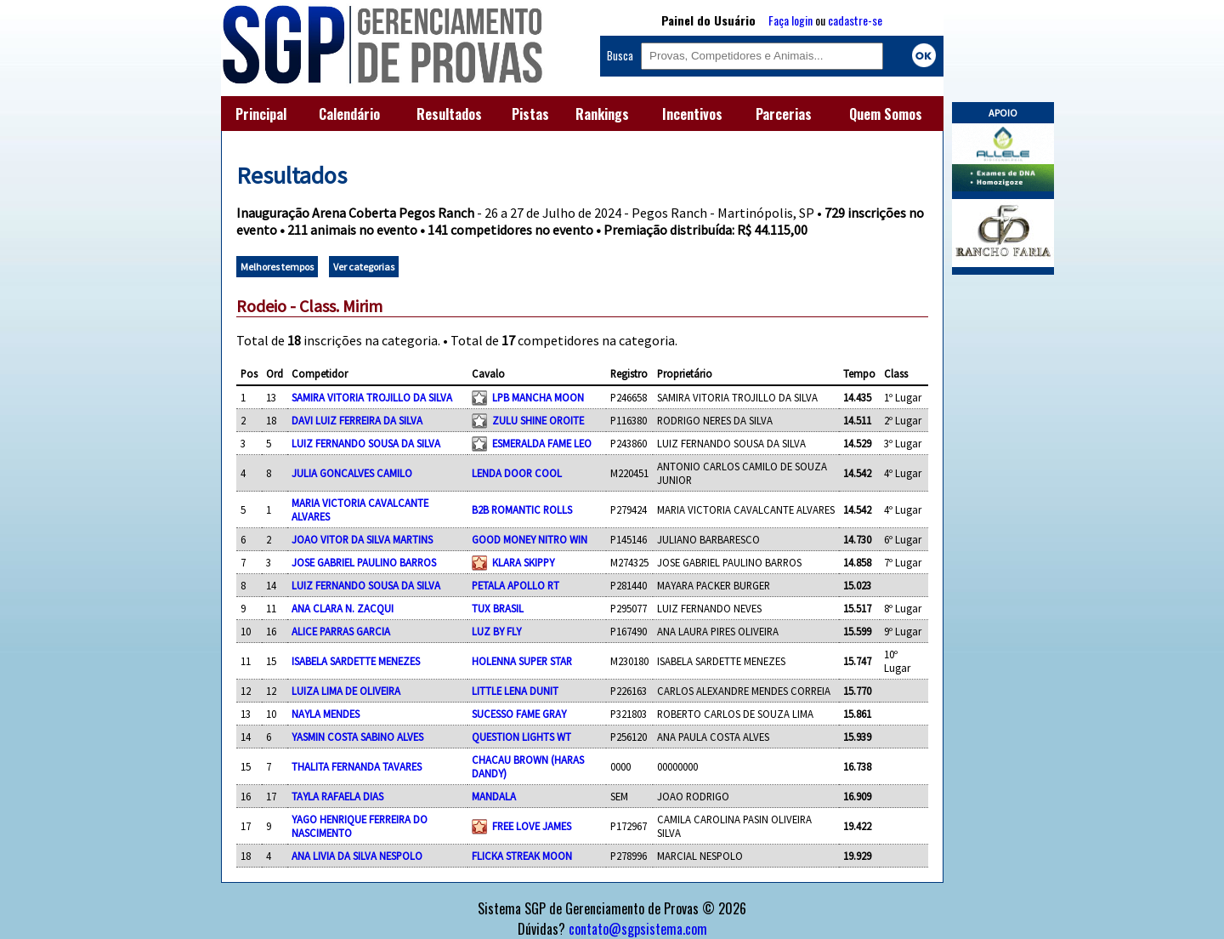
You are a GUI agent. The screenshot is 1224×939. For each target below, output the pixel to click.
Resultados (449, 114)
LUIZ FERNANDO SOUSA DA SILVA (366, 443)
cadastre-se (855, 20)
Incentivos (692, 114)
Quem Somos (885, 114)
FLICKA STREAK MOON (522, 855)
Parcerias (784, 114)
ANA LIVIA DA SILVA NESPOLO (357, 855)
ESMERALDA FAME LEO (542, 443)
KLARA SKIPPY (523, 562)
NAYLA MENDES (326, 713)
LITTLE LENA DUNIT (515, 690)
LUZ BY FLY (496, 631)
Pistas (530, 114)
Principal (260, 114)
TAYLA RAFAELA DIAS (337, 796)
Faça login (790, 20)
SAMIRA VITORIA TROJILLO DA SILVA (372, 397)
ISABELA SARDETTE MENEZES (356, 661)
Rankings (602, 114)
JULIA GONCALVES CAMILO (352, 473)
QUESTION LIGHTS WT (521, 736)
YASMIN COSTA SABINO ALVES (357, 736)
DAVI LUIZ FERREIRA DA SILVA (357, 420)
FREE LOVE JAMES (531, 826)
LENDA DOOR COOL (517, 473)
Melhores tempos (277, 266)
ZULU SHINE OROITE (538, 420)
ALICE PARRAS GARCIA (341, 631)
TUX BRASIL (498, 608)
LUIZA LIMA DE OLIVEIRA (346, 690)
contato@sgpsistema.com (638, 929)
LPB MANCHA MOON (538, 397)
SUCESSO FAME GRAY (519, 713)
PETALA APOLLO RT (515, 585)
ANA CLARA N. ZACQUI (343, 608)
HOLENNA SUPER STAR (522, 661)
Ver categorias (363, 266)
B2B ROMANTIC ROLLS (522, 509)
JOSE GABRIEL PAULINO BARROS (364, 562)
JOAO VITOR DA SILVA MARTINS (362, 539)
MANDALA (494, 796)
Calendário (349, 114)
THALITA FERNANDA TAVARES (357, 766)
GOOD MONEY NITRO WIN (529, 539)
